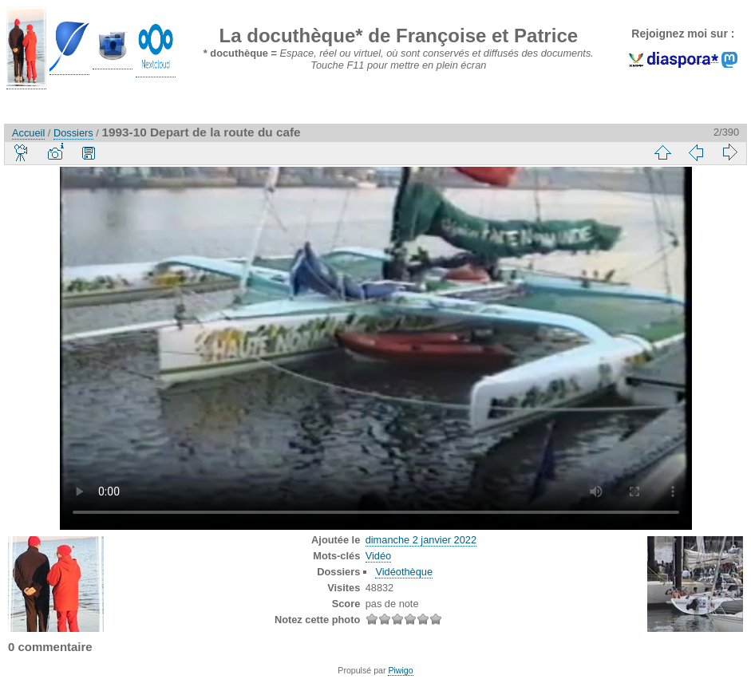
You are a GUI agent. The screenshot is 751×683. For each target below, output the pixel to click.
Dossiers (73, 133)
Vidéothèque (404, 572)
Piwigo (400, 670)
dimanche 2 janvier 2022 (421, 540)
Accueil (28, 133)
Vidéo (379, 556)
